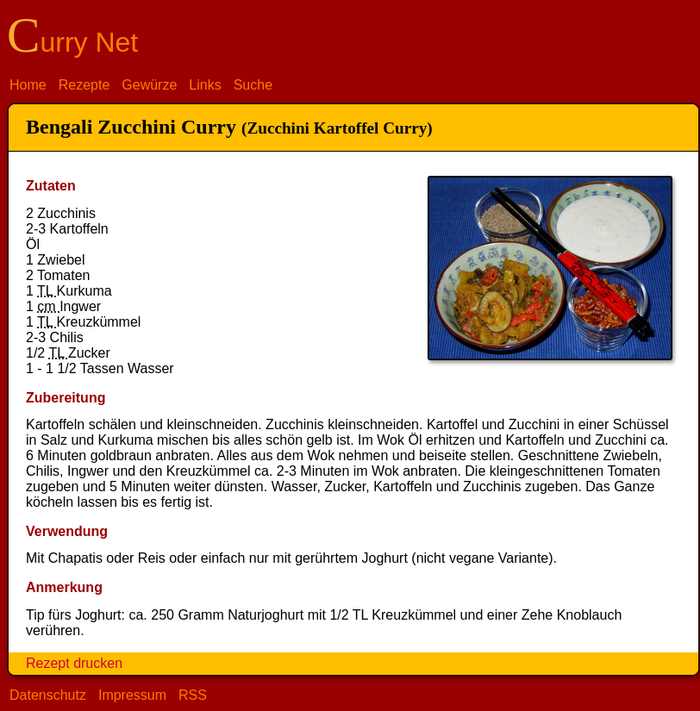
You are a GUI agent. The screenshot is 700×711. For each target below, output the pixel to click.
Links (205, 85)
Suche (253, 85)
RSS (192, 695)
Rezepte (84, 85)
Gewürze (149, 85)
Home (28, 85)
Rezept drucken (74, 663)
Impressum (132, 695)
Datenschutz (47, 695)
